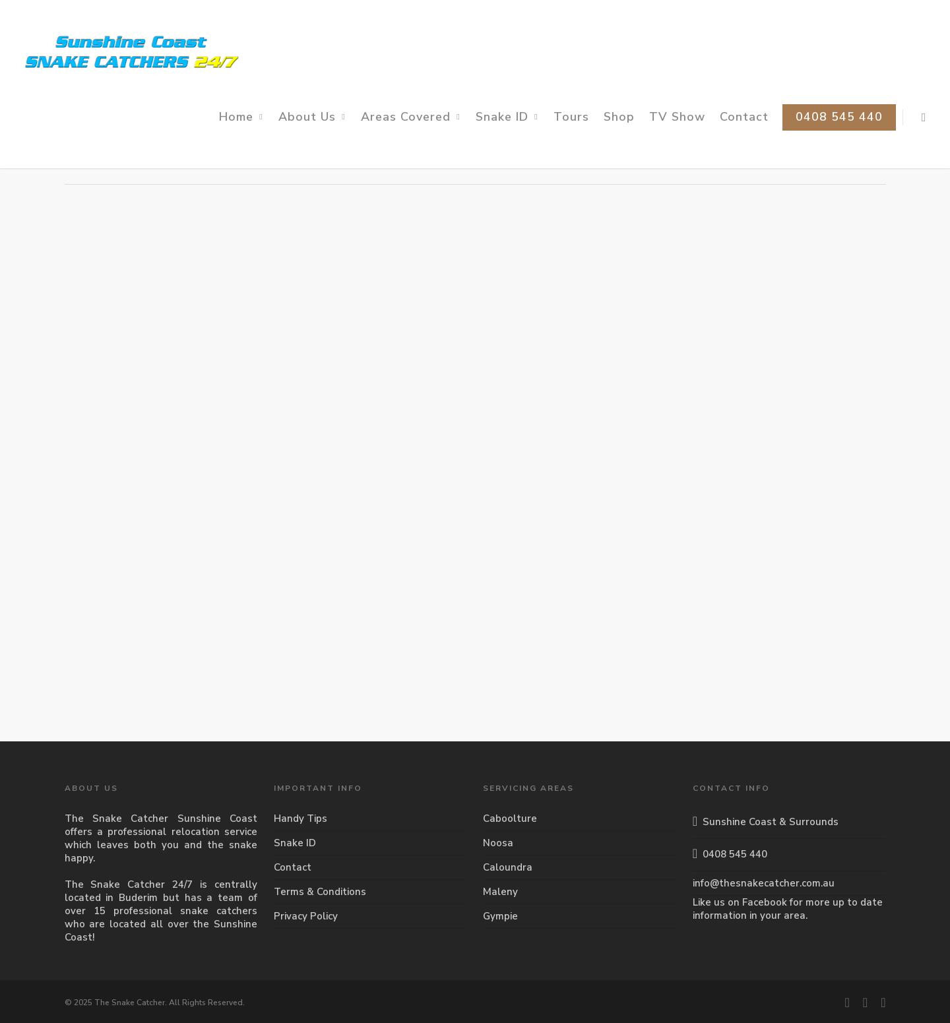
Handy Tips (300, 818)
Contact (744, 117)
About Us (313, 117)
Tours (571, 117)
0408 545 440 (839, 117)
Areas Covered (411, 117)
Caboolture (510, 818)
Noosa (498, 843)
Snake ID (508, 117)
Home (242, 117)
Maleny (500, 891)
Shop (619, 117)
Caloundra (507, 867)
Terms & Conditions (320, 891)
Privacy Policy (306, 916)
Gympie (500, 916)
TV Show (677, 117)
